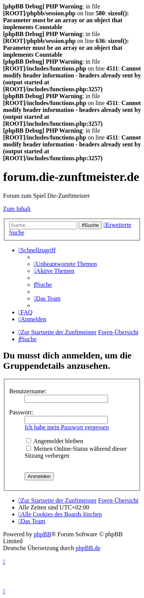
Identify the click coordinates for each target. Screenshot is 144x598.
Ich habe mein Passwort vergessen (67, 427)
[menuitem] (65, 264)
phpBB (42, 534)
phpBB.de (88, 548)
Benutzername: (27, 391)
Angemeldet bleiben (54, 441)
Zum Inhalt (17, 208)
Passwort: (21, 412)
